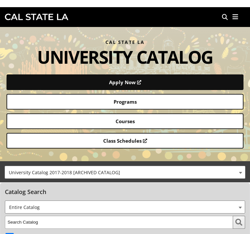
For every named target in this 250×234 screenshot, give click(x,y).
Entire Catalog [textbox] (24, 207)
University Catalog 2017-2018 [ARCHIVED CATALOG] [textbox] (64, 172)
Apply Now (125, 82)
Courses (125, 121)
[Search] (225, 17)
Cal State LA (36, 17)
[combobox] (125, 172)
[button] (235, 17)
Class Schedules (125, 140)
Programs (125, 101)
